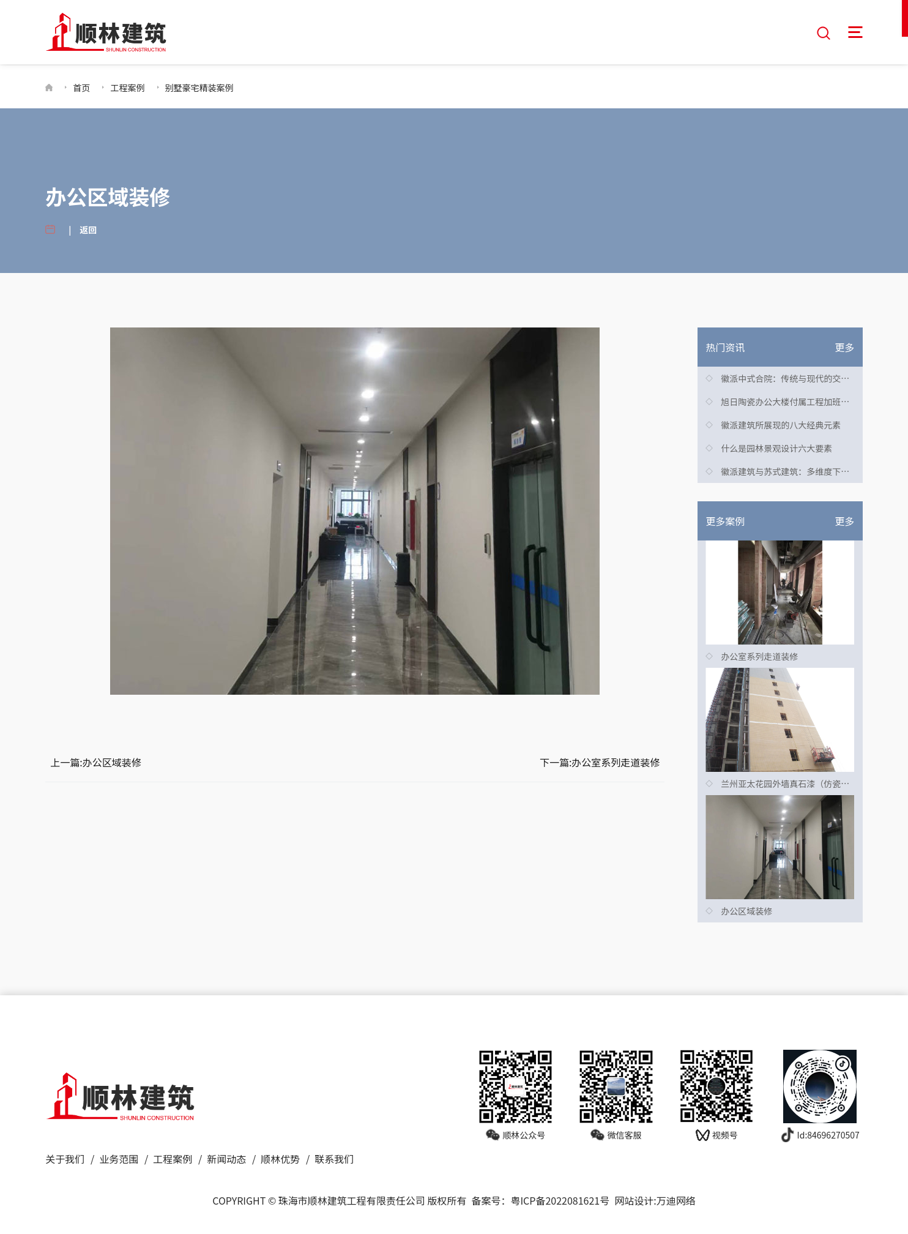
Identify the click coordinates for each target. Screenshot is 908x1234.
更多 (844, 345)
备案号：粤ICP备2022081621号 (540, 1199)
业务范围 (118, 1157)
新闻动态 (226, 1157)
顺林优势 (280, 1157)
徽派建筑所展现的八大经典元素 (781, 423)
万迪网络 (676, 1199)
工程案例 (127, 86)
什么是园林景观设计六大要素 (776, 447)
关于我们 (64, 1157)
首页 (81, 86)
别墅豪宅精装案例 (199, 86)
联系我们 (334, 1157)
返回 (88, 228)
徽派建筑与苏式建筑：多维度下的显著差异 (802, 470)
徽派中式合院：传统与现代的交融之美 (793, 377)
